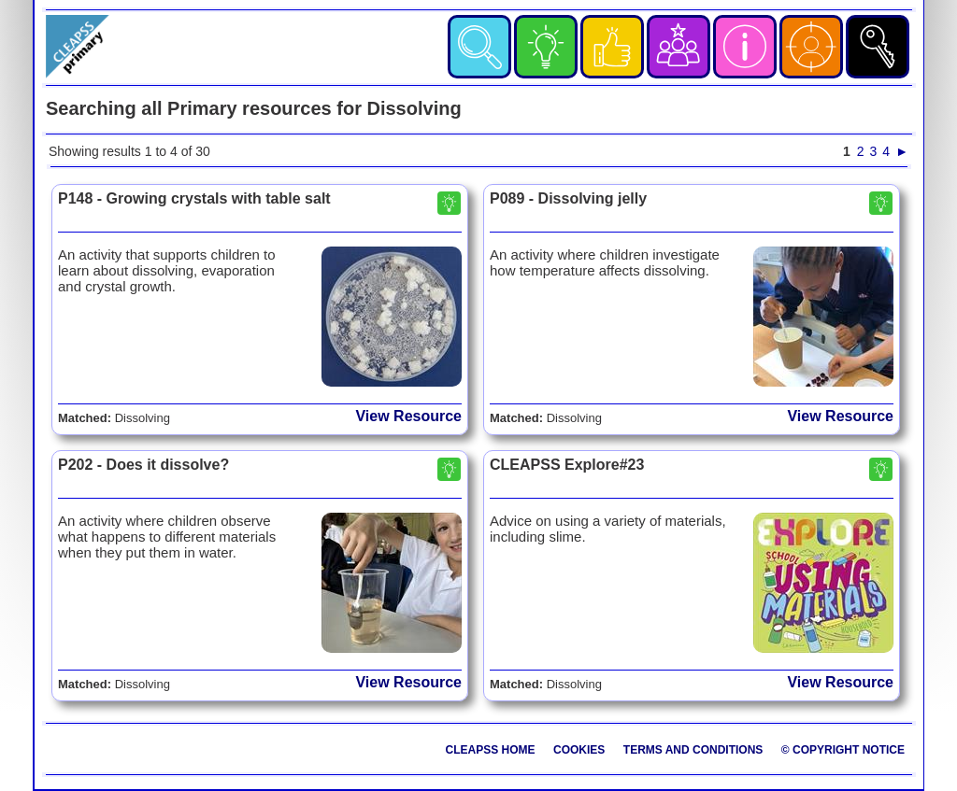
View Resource (408, 416)
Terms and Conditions (693, 749)
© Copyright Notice (843, 749)
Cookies (579, 749)
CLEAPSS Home (491, 749)
